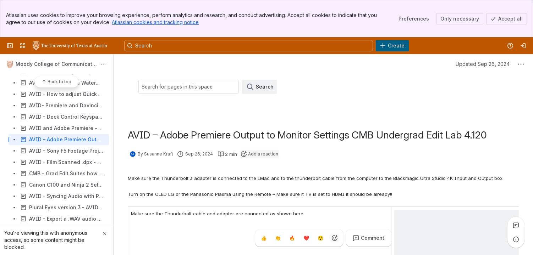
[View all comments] (516, 225)
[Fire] (292, 238)
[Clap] (278, 238)
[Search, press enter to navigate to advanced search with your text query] (248, 45)
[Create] (392, 45)
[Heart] (306, 238)
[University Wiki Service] (70, 45)
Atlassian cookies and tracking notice (155, 22)
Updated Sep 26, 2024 (483, 64)
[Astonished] (320, 238)
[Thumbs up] (263, 238)
